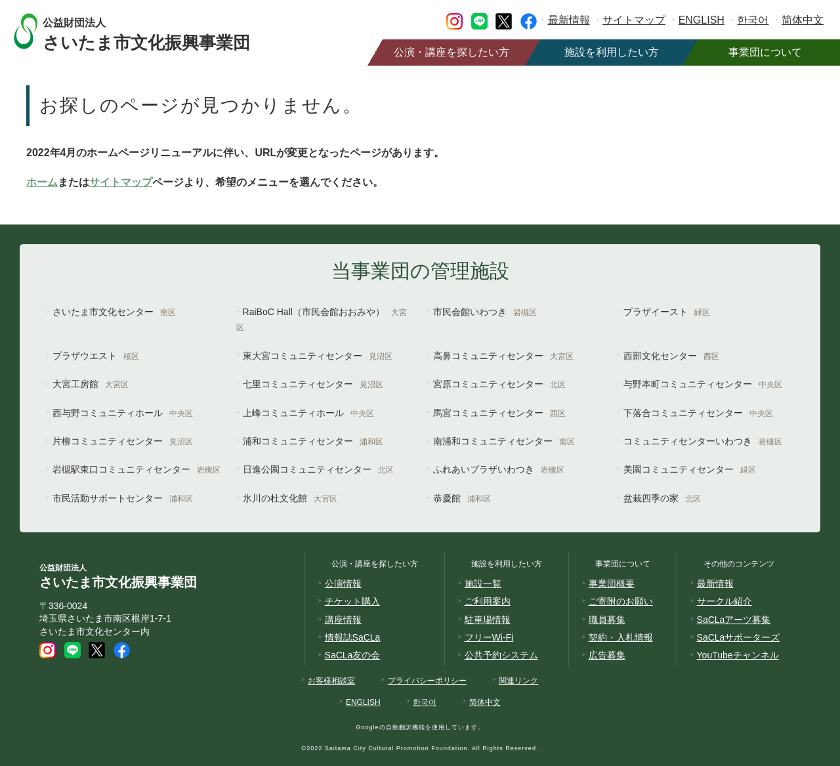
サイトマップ (633, 20)
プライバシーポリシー (427, 680)
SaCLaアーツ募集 (734, 619)
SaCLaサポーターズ (738, 637)
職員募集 (607, 619)
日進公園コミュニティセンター (318, 469)
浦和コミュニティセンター (313, 441)
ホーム (42, 182)
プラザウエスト (95, 356)
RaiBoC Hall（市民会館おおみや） (321, 319)
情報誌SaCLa (353, 637)
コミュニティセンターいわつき (702, 441)
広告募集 (607, 655)
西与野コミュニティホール (122, 413)
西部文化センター (671, 356)
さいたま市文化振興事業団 (159, 31)
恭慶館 (462, 498)
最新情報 (569, 20)
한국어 (752, 20)
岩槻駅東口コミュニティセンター (136, 469)
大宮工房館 (90, 384)
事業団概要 (612, 583)
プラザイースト (666, 312)
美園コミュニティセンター (689, 469)
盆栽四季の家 (662, 498)
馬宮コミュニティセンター (499, 413)
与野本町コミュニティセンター (702, 384)
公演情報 (343, 583)
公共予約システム (501, 655)
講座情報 (343, 619)
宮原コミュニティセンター (499, 384)
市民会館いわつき (485, 312)
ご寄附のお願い (621, 601)
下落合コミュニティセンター (698, 413)
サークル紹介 (724, 601)
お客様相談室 (331, 680)
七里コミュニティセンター (313, 384)
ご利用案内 (488, 601)
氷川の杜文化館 (290, 498)
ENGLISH (701, 20)
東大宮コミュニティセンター (317, 356)
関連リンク (518, 680)
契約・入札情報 (621, 637)
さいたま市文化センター (114, 312)
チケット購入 (352, 601)
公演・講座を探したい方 (451, 52)
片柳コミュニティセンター (122, 441)
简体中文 (803, 20)
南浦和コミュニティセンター (504, 441)
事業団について (765, 52)
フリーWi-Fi (489, 637)
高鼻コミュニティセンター (503, 356)
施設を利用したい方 (611, 52)
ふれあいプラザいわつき (498, 469)
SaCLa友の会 (353, 655)
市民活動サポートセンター (122, 498)
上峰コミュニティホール (308, 413)
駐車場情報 (488, 619)
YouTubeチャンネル (738, 655)
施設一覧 (483, 583)
